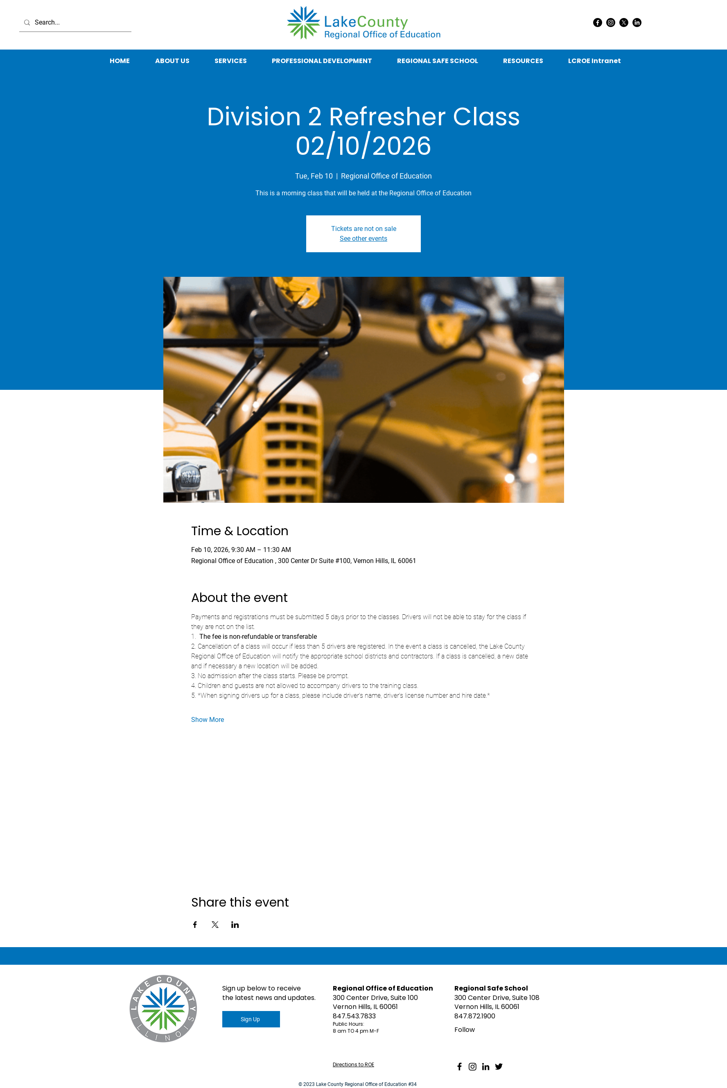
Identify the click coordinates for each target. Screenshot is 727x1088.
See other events (363, 238)
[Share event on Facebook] (195, 924)
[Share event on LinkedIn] (235, 924)
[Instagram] (610, 22)
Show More (207, 720)
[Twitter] (499, 1066)
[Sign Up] (251, 1019)
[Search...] (74, 23)
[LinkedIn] (636, 22)
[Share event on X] (215, 924)
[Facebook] (597, 22)
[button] (522, 61)
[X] (623, 22)
